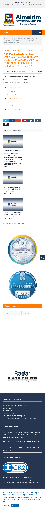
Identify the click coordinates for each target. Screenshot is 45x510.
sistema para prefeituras (27, 477)
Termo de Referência (14, 99)
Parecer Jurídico (12, 91)
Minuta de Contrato (13, 110)
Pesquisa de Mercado (14, 95)
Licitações (39, 71)
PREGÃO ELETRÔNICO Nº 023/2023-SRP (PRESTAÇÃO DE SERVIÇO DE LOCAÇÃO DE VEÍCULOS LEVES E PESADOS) (13, 189)
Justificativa (10, 106)
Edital (8, 102)
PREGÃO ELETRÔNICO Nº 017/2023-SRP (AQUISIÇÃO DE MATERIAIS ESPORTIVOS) (12, 215)
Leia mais (19, 499)
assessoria (16, 480)
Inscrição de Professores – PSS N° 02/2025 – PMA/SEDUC (20, 448)
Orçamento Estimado (14, 88)
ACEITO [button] (14, 505)
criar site (15, 477)
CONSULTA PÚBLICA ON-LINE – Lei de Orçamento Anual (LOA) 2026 (22, 441)
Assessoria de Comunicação (13, 71)
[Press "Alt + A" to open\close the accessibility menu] (42, 257)
